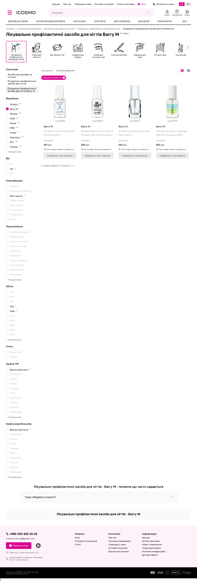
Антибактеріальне (20, 232)
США (12, 393)
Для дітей (143, 21)
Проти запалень (18, 260)
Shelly (15, 132)
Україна (14, 402)
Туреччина (16, 397)
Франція (14, 407)
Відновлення (17, 236)
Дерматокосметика (20, 191)
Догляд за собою (18, 21)
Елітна (13, 219)
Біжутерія (100, 21)
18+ (13, 168)
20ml (12, 325)
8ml (12, 301)
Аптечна (14, 186)
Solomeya (17, 137)
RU (188, 4)
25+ (12, 173)
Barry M (15, 108)
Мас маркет (17, 195)
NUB (14, 118)
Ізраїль (13, 378)
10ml (13, 310)
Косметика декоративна (50, 21)
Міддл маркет (17, 200)
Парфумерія (165, 21)
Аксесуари (79, 21)
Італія (13, 383)
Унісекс (14, 356)
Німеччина (16, 374)
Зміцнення (16, 274)
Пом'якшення (17, 265)
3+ (11, 164)
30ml (12, 329)
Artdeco (16, 104)
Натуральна (16, 209)
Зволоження (16, 269)
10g (13, 306)
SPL (14, 141)
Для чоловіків (122, 21)
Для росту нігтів (19, 241)
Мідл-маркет (17, 205)
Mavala (16, 113)
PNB (14, 127)
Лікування (15, 250)
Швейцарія (16, 412)
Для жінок (15, 352)
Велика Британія (20, 369)
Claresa (16, 146)
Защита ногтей (18, 246)
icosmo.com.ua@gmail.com (20, 538)
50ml (12, 334)
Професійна (16, 214)
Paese (15, 123)
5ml (12, 296)
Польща (14, 388)
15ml (12, 320)
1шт (12, 292)
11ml (12, 315)
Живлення (15, 255)
